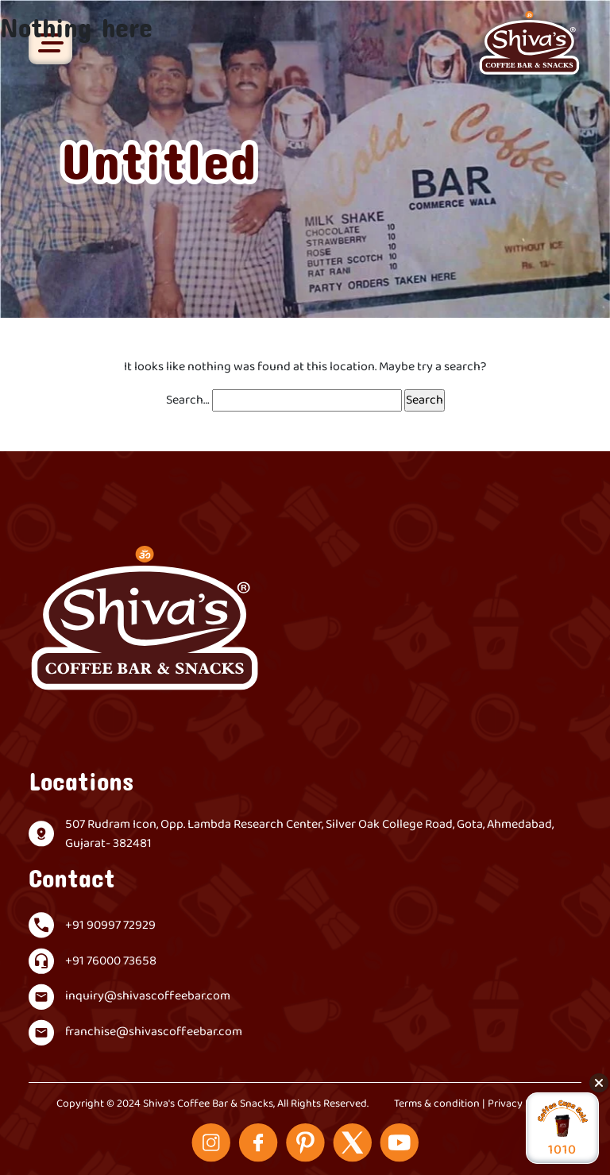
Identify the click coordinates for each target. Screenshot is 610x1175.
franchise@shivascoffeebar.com (153, 1032)
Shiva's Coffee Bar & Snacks (208, 1104)
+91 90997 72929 (110, 925)
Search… (188, 400)
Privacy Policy (521, 1104)
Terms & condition (437, 1104)
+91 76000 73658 (110, 961)
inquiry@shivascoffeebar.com (147, 996)
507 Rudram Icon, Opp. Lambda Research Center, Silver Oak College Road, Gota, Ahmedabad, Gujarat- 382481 (309, 834)
